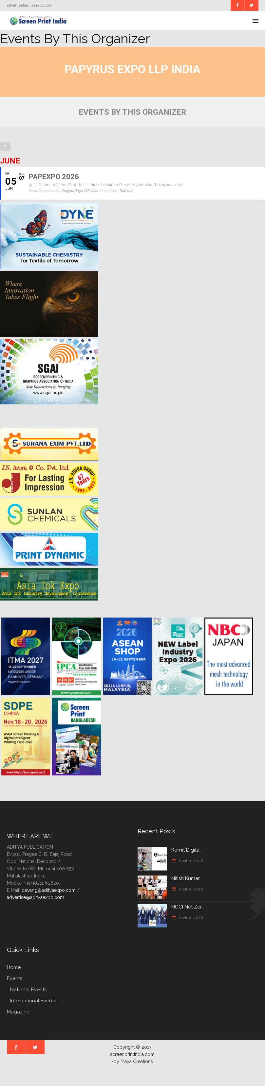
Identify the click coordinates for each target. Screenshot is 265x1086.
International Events (33, 1001)
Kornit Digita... (186, 850)
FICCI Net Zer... (187, 907)
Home (14, 967)
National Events (28, 990)
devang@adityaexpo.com (49, 890)
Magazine (18, 1012)
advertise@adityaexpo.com (35, 897)
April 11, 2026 (190, 860)
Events (14, 978)
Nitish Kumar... (186, 878)
